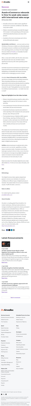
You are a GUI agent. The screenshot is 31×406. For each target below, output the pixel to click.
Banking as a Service (20, 317)
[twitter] (9, 230)
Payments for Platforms (21, 321)
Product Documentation (21, 334)
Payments (3, 378)
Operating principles (20, 344)
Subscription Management (7, 362)
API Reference (19, 336)
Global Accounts (4, 319)
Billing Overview (4, 358)
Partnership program (20, 353)
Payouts (3, 383)
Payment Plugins (4, 347)
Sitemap (19, 392)
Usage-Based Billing (5, 364)
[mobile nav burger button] (28, 2)
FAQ (17, 364)
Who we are (19, 342)
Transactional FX (4, 380)
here (28, 404)
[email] (14, 230)
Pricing (17, 328)
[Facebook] (1, 394)
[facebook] (7, 230)
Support (18, 366)
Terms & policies (19, 347)
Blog (17, 359)
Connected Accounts (5, 374)
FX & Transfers (4, 321)
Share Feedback (19, 368)
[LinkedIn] (6, 394)
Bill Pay (2, 334)
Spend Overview (4, 328)
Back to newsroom (15, 297)
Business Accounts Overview (7, 317)
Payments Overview (5, 343)
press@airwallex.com (7, 195)
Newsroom (18, 362)
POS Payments (4, 351)
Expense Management (6, 332)
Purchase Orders (4, 336)
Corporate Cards (4, 330)
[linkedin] (11, 230)
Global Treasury (19, 319)
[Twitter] (3, 394)
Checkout (3, 345)
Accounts (3, 376)
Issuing (2, 385)
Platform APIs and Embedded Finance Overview (7, 371)
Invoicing (3, 360)
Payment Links (4, 349)
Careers (18, 351)
